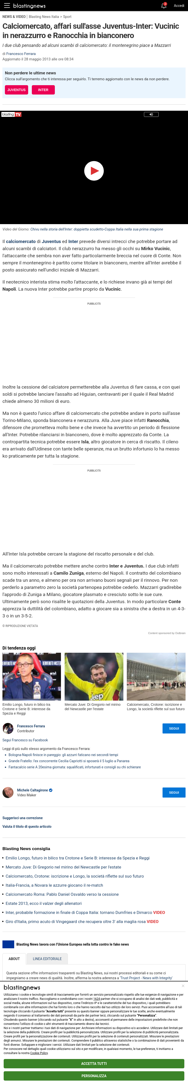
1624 (96, 999)
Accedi (179, 6)
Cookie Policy (39, 1053)
